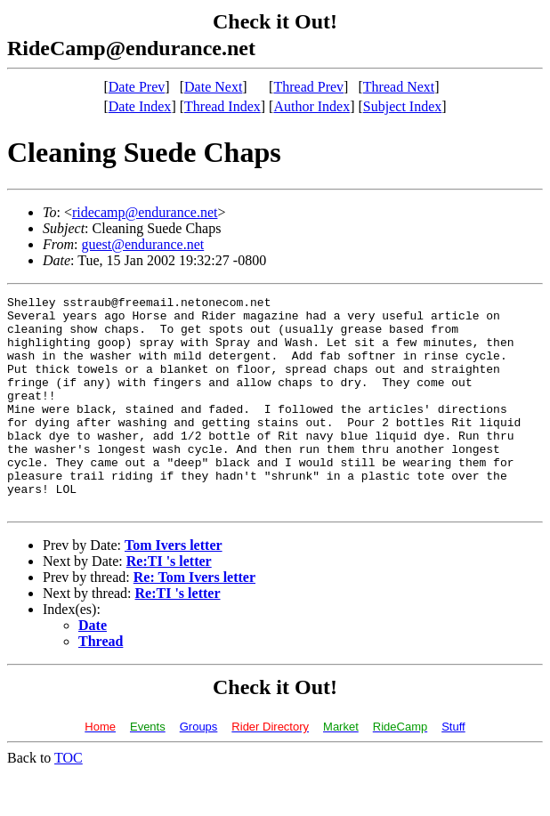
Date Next (213, 86)
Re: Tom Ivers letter (194, 619)
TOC (68, 800)
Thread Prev (308, 86)
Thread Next (398, 86)
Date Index (140, 106)
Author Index (311, 106)
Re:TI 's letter (169, 603)
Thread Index (222, 106)
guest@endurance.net (142, 244)
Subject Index (402, 106)
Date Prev (137, 86)
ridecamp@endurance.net (145, 212)
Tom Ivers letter (173, 587)
